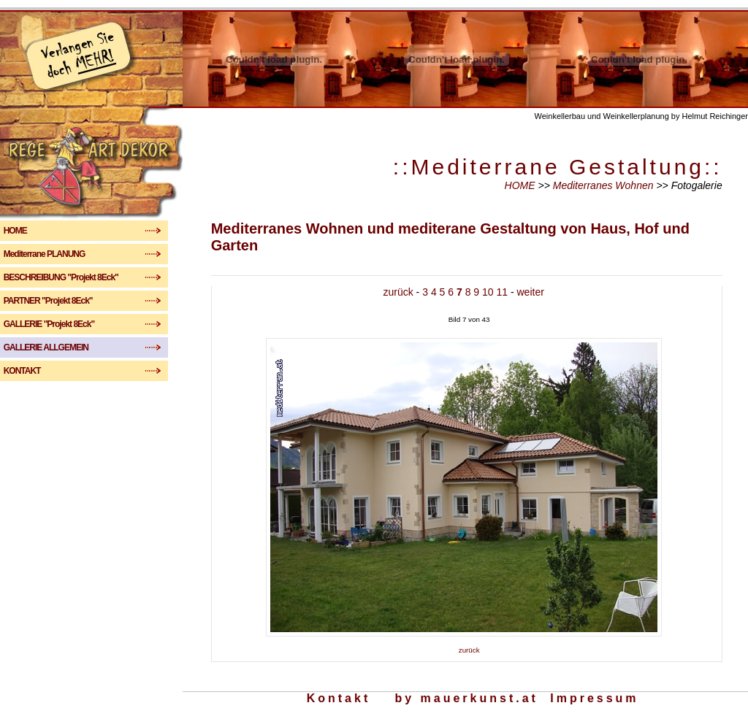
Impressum (594, 698)
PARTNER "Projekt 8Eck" (58, 301)
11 (502, 292)
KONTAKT (56, 371)
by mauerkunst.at (466, 698)
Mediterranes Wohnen (605, 185)
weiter (530, 292)
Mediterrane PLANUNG (52, 254)
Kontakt (339, 698)
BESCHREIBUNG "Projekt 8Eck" (69, 277)
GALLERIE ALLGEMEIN (60, 347)
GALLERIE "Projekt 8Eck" (58, 324)
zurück (398, 292)
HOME (55, 231)
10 (488, 292)
